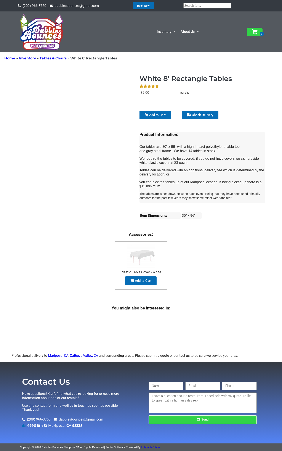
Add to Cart (155, 115)
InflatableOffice (150, 447)
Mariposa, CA (58, 356)
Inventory (166, 32)
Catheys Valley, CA (84, 356)
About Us (190, 32)
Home (9, 58)
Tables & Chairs (53, 58)
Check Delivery (200, 115)
